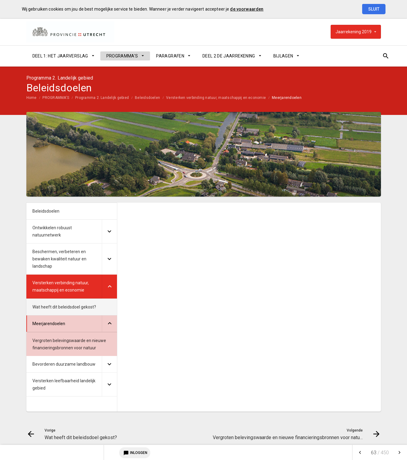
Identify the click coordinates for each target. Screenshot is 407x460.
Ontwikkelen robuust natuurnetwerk (52, 231)
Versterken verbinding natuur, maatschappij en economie (216, 98)
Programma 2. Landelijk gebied (102, 98)
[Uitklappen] (109, 231)
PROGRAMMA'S (122, 56)
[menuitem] (63, 55)
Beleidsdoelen (147, 98)
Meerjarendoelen (287, 98)
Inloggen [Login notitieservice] (134, 453)
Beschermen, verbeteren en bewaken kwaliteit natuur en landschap (59, 259)
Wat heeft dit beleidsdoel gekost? (64, 307)
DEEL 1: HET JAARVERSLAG (60, 56)
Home (31, 98)
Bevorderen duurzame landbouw (63, 364)
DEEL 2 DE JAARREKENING (228, 56)
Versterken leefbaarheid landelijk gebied (63, 384)
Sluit (373, 9)
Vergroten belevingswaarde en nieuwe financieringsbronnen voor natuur (69, 344)
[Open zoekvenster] (374, 55)
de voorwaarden (246, 9)
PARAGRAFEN (170, 56)
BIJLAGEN (283, 56)
